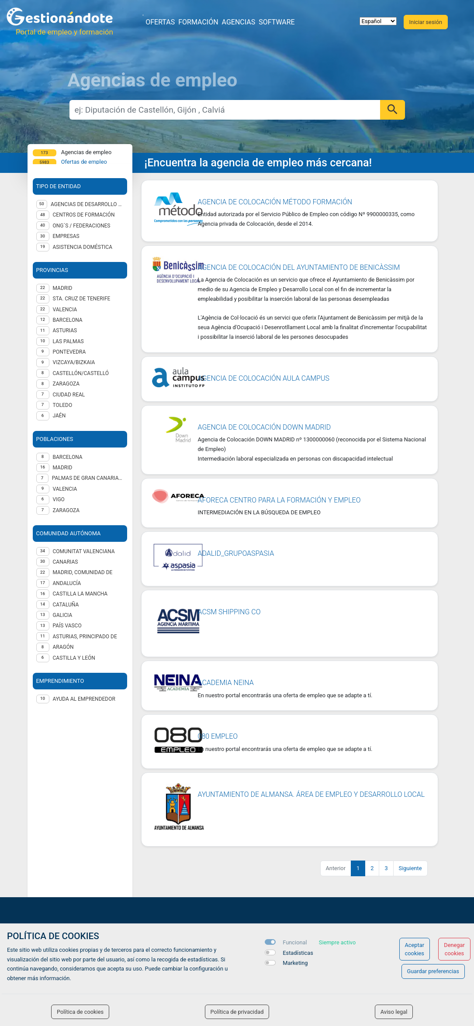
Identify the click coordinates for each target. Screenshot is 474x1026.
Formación (198, 22)
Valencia (65, 489)
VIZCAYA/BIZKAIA (74, 362)
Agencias (239, 22)
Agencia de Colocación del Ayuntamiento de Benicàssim (299, 267)
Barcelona (68, 457)
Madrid (63, 468)
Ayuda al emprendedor (84, 699)
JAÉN (59, 416)
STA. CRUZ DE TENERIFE (82, 299)
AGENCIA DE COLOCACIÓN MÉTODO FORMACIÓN (275, 202)
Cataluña (66, 605)
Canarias (65, 562)
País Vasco (67, 626)
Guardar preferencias (433, 971)
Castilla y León (74, 658)
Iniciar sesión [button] (425, 22)
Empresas (66, 236)
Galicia (63, 615)
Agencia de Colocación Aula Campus (263, 378)
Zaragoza (66, 510)
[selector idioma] (378, 21)
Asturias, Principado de (85, 637)
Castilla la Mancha (80, 594)
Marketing (295, 963)
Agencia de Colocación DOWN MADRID (264, 427)
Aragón (63, 647)
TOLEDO (63, 405)
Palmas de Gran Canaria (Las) (88, 478)
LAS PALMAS (68, 341)
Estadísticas (298, 953)
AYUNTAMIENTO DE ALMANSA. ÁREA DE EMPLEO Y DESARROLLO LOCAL (311, 794)
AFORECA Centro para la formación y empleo (279, 500)
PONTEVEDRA (69, 352)
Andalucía (67, 583)
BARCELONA (68, 320)
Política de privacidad (237, 1012)
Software (276, 22)
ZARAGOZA (66, 384)
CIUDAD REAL (69, 395)
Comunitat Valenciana (84, 551)
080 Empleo (218, 736)
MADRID (63, 288)
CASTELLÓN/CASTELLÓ (81, 373)
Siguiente (410, 868)
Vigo (59, 499)
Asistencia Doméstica (82, 247)
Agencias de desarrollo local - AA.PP (87, 204)
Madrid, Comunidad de (83, 572)
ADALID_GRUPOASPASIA (236, 553)
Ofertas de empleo (84, 161)
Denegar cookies (454, 949)
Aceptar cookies (415, 949)
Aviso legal (394, 1012)
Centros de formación (84, 215)
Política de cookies (80, 1012)
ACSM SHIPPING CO (229, 612)
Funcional (295, 942)
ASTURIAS (65, 330)
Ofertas (160, 22)
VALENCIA (65, 309)
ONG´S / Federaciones (82, 226)
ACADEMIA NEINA (226, 682)
